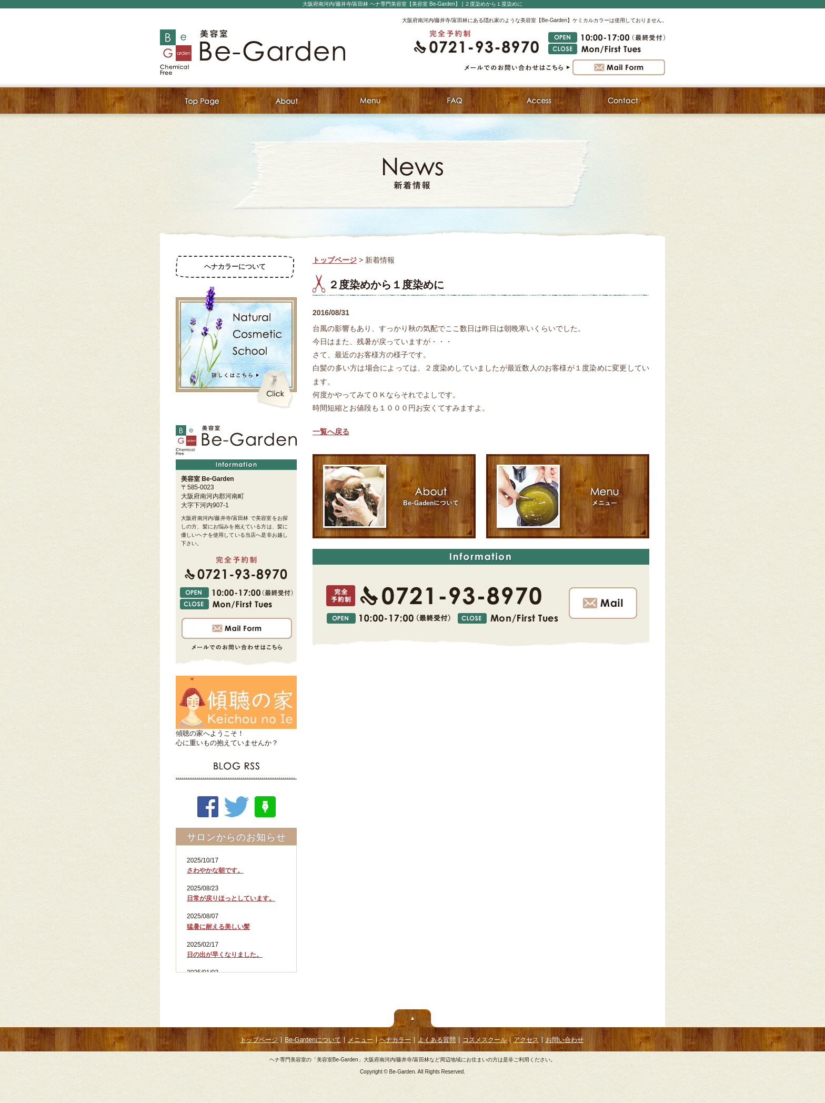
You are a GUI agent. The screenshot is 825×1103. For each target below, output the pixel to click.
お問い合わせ (564, 1040)
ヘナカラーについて (235, 266)
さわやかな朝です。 (215, 870)
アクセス (526, 1040)
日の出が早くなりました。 (225, 954)
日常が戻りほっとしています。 (231, 898)
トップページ (335, 260)
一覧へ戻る (331, 431)
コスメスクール (484, 1040)
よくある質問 (437, 1040)
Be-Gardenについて (313, 1040)
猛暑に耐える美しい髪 (218, 926)
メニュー (360, 1040)
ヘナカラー (395, 1040)
